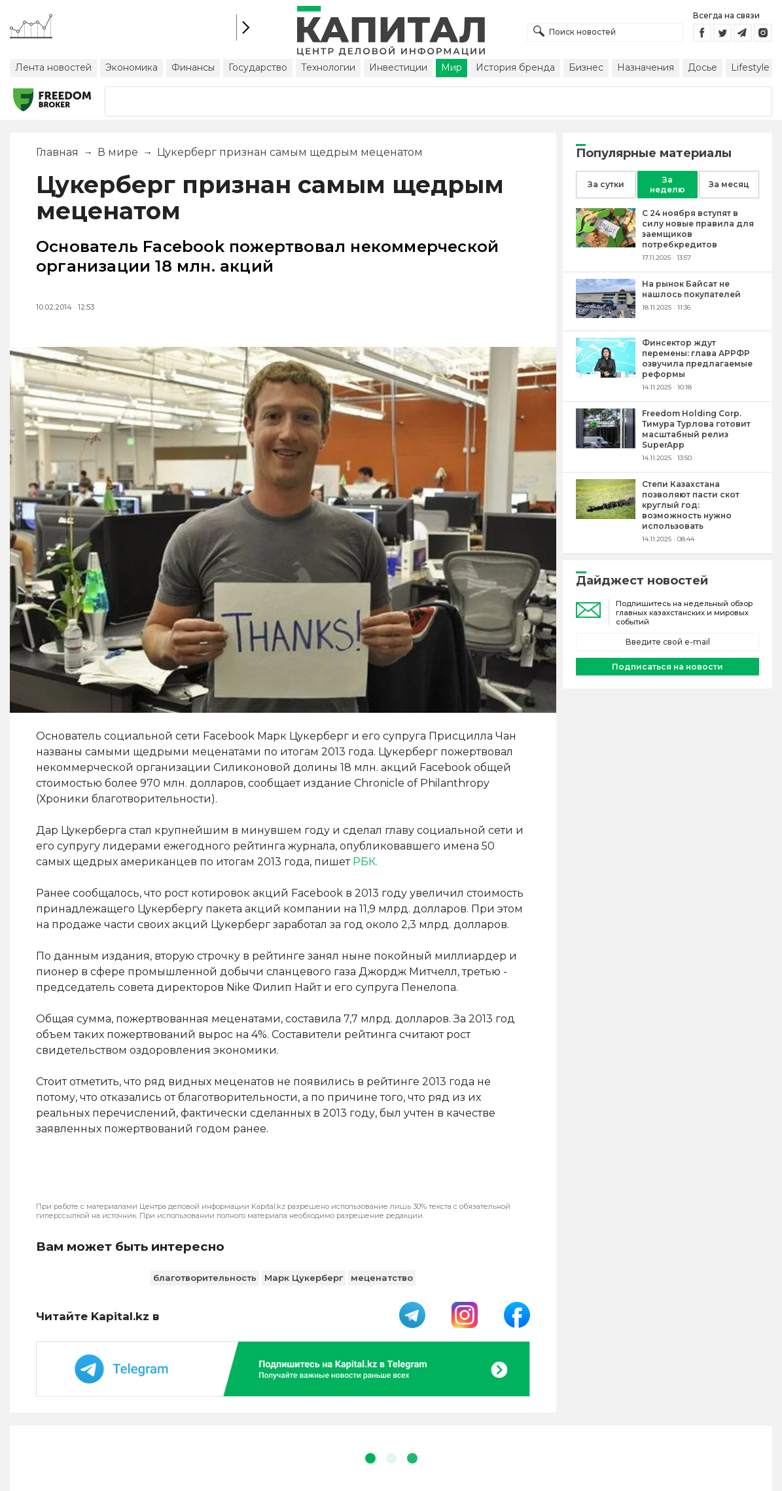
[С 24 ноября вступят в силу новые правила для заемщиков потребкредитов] (605, 244)
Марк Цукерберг (303, 1277)
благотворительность (205, 1277)
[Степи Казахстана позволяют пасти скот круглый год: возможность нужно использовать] (605, 515)
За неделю (667, 184)
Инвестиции (398, 67)
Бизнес (586, 67)
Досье (702, 67)
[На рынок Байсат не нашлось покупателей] (605, 314)
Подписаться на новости (667, 667)
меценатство (382, 1277)
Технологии (328, 67)
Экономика (131, 67)
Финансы (193, 67)
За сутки (606, 184)
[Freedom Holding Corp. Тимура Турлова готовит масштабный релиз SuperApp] (605, 445)
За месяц (729, 184)
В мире (118, 152)
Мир (451, 67)
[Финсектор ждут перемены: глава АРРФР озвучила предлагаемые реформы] (605, 374)
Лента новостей (53, 67)
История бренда (515, 67)
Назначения (645, 67)
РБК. (365, 861)
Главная (57, 152)
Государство (257, 67)
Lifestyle (750, 67)
